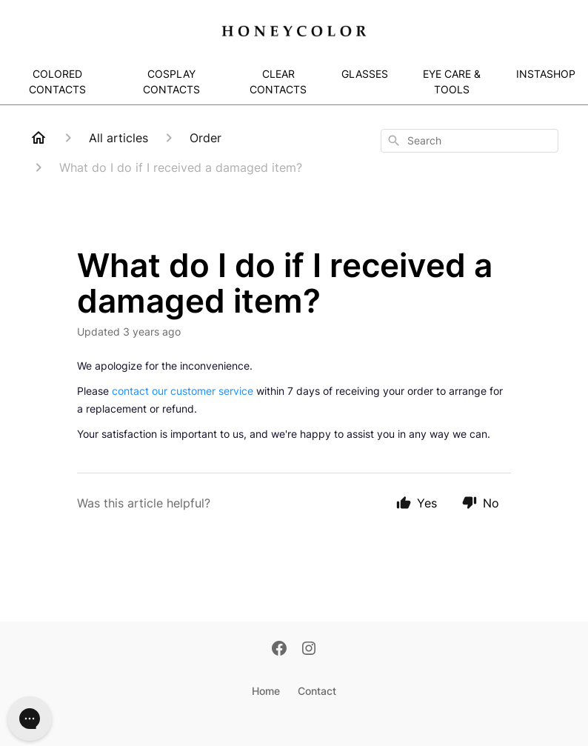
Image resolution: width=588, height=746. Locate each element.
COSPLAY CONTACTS (171, 81)
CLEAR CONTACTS (278, 81)
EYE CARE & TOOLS (452, 81)
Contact (317, 691)
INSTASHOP (545, 73)
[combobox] (469, 141)
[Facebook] (279, 649)
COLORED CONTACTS (57, 81)
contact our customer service (182, 390)
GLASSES (364, 73)
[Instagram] (309, 649)
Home (266, 691)
